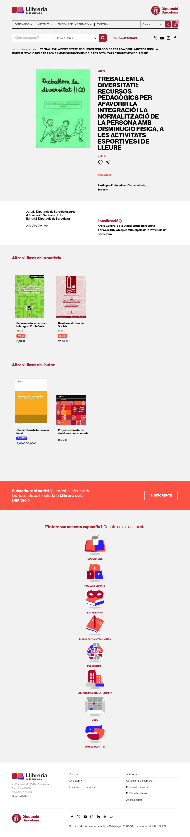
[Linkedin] (98, 817)
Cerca (125, 38)
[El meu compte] (168, 24)
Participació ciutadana (112, 185)
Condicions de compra (139, 780)
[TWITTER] (155, 38)
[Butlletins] (105, 817)
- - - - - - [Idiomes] (152, 24)
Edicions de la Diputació (82, 787)
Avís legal (131, 774)
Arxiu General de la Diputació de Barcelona (126, 225)
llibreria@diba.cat (22, 796)
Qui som (74, 774)
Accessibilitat (134, 799)
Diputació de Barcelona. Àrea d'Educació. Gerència (51, 213)
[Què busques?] (33, 38)
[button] (175, 24)
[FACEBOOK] (175, 38)
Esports (103, 189)
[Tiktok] (111, 817)
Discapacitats (136, 185)
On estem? (75, 780)
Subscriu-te (161, 495)
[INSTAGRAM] (168, 38)
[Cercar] (103, 38)
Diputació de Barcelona (54, 218)
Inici (14, 49)
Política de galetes (136, 793)
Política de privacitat (137, 787)
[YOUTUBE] (162, 38)
